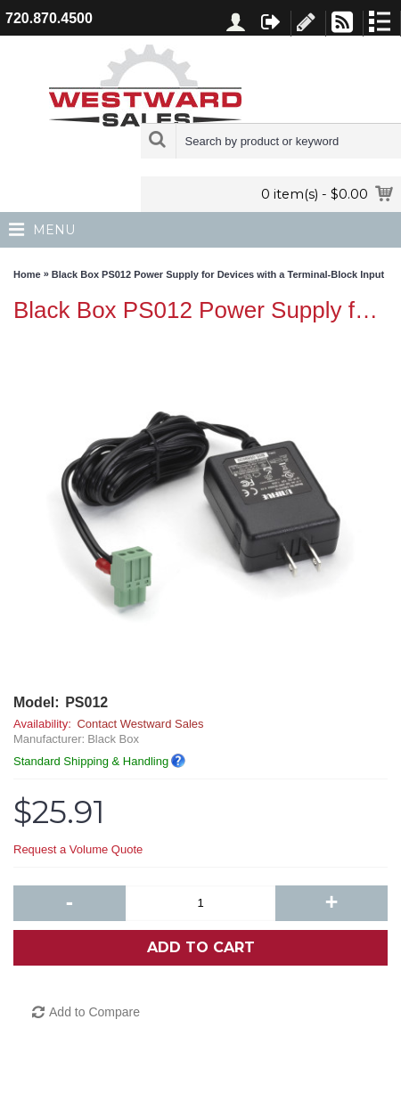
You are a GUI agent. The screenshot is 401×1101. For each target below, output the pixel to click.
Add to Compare (94, 1012)
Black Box (113, 739)
